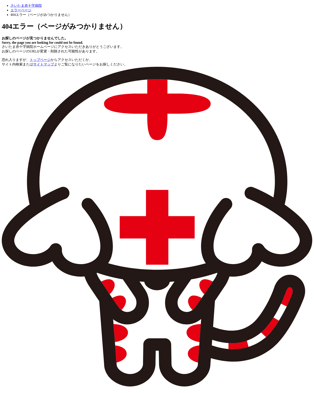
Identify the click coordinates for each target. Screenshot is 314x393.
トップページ (40, 60)
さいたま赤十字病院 (26, 5)
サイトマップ (43, 64)
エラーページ (20, 10)
